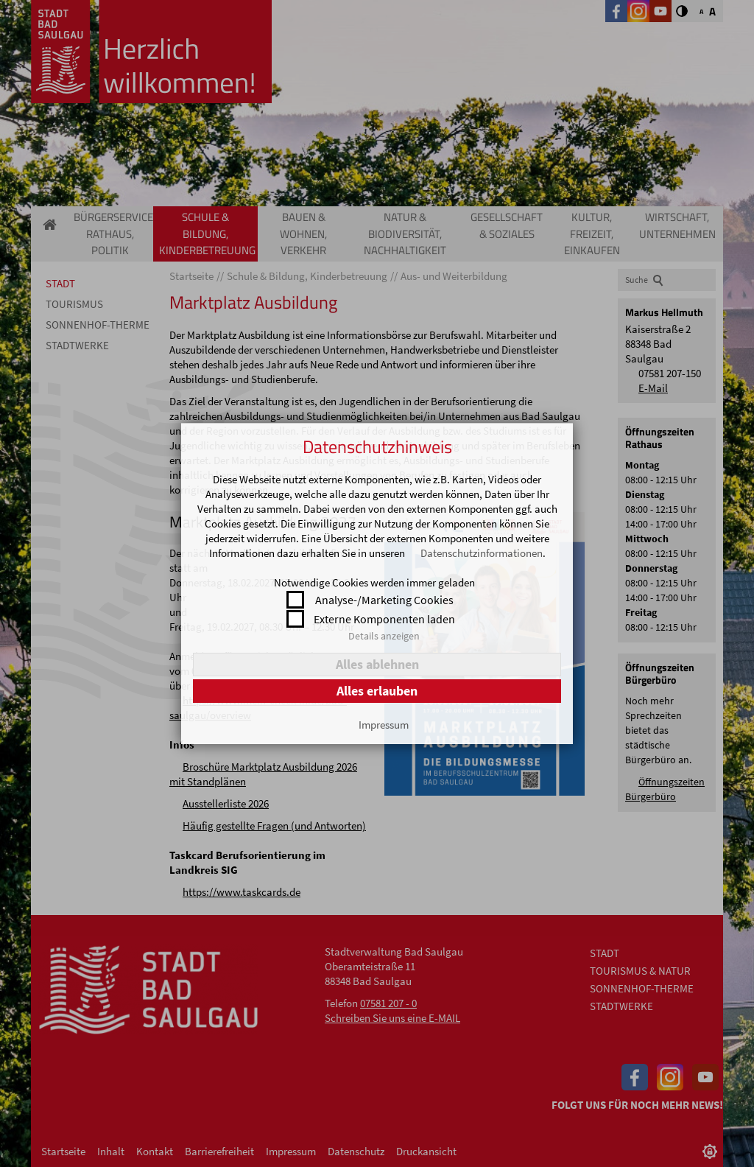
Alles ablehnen (377, 664)
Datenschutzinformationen (481, 553)
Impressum (384, 725)
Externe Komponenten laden (384, 618)
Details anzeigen (384, 635)
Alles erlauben (377, 690)
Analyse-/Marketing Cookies (384, 599)
